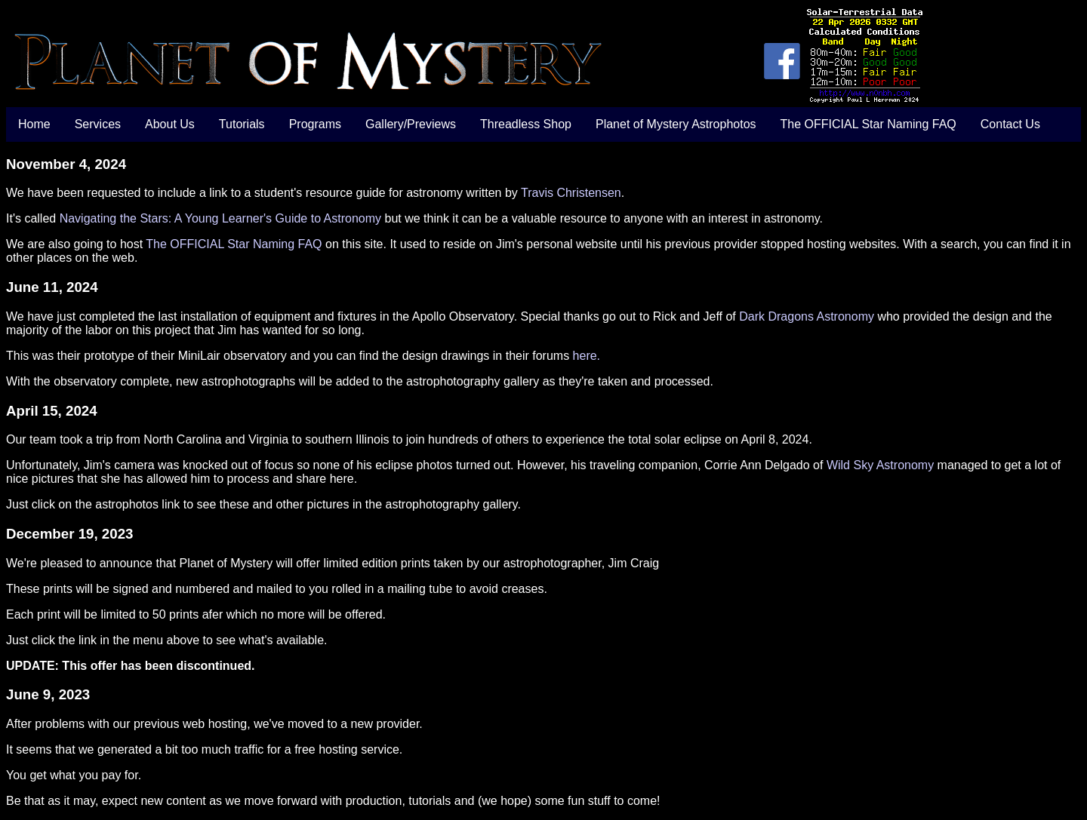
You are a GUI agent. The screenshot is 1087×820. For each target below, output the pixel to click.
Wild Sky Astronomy (880, 465)
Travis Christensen (571, 192)
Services (98, 124)
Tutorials (242, 124)
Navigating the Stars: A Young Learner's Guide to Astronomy (220, 218)
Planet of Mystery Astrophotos (676, 124)
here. (586, 355)
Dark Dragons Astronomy (806, 316)
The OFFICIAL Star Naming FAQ (868, 124)
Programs (315, 124)
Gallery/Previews (410, 124)
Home (34, 124)
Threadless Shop (525, 124)
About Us (170, 124)
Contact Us (1010, 124)
